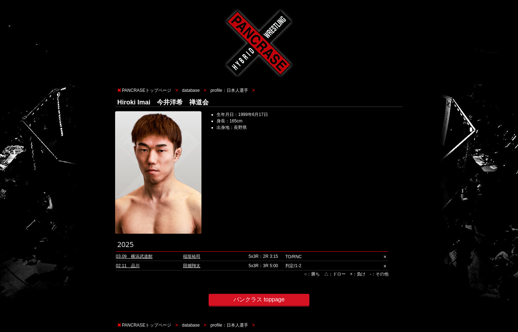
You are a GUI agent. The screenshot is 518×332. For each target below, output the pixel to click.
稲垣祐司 (191, 256)
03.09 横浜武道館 (134, 256)
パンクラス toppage (259, 299)
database (191, 90)
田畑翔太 (191, 265)
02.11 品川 (128, 265)
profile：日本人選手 (229, 90)
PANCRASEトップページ (146, 90)
